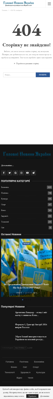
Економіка (5, 187)
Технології (5, 222)
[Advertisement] (26, 115)
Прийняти (32, 396)
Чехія (30, 378)
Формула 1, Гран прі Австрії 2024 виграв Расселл (31, 326)
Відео (19, 378)
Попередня (7, 348)
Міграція (26, 243)
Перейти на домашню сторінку (26, 63)
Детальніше (44, 396)
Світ (2, 227)
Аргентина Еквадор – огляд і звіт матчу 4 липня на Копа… (31, 314)
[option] (26, 268)
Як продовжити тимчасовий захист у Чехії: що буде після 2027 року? (26, 286)
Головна (10, 361)
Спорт (3, 204)
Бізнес (3, 210)
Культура (4, 199)
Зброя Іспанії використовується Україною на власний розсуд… (30, 338)
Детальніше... (7, 165)
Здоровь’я (4, 216)
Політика (4, 193)
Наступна (20, 348)
